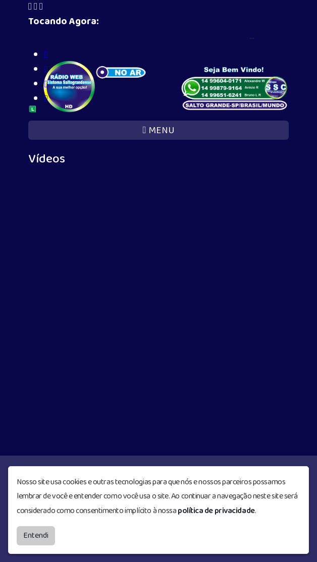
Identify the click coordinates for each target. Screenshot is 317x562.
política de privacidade (216, 510)
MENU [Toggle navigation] (158, 130)
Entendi (35, 535)
